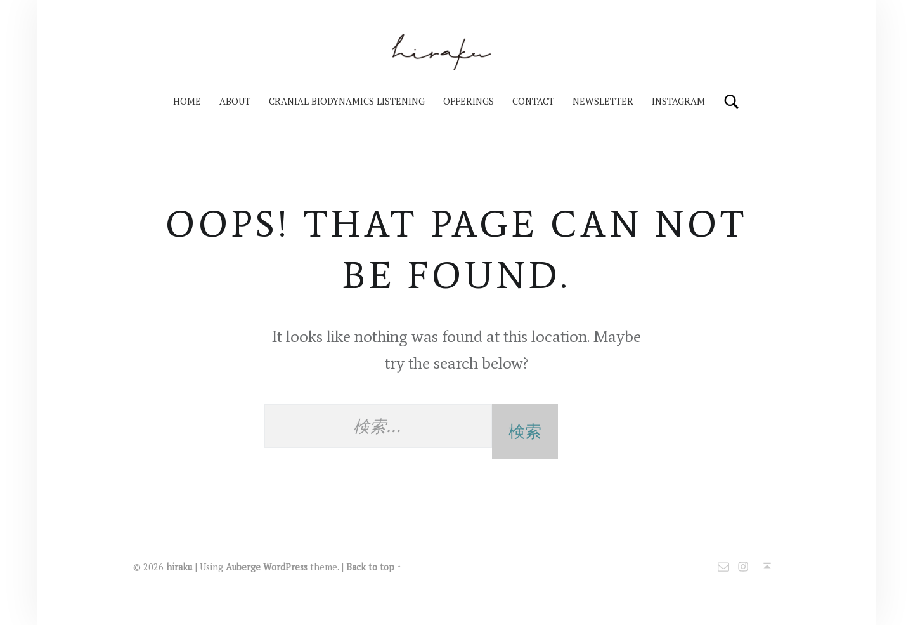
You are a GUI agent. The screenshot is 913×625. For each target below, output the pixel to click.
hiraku (179, 567)
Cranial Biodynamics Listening (347, 101)
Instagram (678, 101)
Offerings (468, 101)
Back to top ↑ (373, 567)
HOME (187, 101)
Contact (533, 101)
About (234, 101)
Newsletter (603, 101)
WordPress (285, 567)
